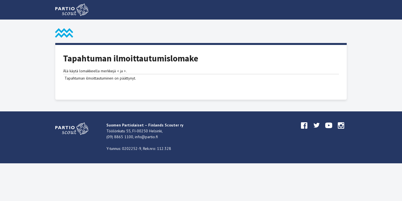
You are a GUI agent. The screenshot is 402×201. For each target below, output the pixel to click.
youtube (328, 130)
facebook (304, 130)
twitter (316, 130)
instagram (341, 130)
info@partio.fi (146, 136)
